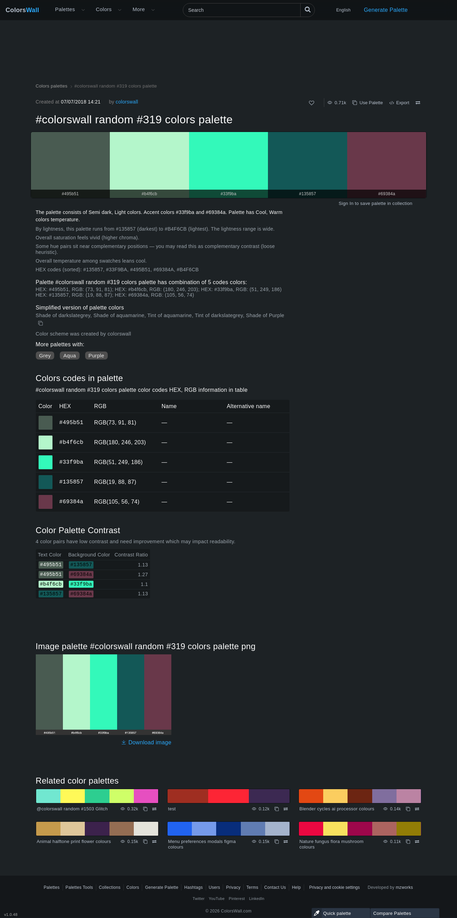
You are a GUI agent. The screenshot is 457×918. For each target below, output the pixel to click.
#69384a (71, 501)
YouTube (217, 898)
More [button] (138, 9)
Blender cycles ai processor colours (337, 808)
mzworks (404, 887)
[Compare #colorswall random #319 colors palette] (418, 102)
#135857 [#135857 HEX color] (45, 477)
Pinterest (237, 898)
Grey (45, 355)
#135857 (71, 482)
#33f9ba (71, 462)
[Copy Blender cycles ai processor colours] (408, 809)
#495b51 (71, 422)
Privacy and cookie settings (334, 887)
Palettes (65, 9)
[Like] (312, 103)
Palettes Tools (79, 887)
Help (296, 887)
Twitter (199, 898)
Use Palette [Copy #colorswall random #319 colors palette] (367, 102)
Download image (146, 742)
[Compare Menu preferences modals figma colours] (286, 841)
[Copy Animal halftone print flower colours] (145, 841)
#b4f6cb (71, 442)
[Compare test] (286, 809)
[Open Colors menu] (119, 10)
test (172, 808)
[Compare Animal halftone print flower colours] (154, 841)
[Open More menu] (83, 10)
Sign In (345, 203)
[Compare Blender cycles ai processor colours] (417, 809)
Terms (252, 887)
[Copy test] (277, 809)
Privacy (233, 887)
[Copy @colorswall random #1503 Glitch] (145, 809)
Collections (110, 887)
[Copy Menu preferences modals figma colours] (277, 841)
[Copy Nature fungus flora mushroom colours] (408, 841)
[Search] (249, 10)
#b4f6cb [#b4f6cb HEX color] (45, 438)
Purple (96, 355)
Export (399, 102)
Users (214, 887)
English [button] (343, 10)
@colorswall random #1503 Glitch (72, 808)
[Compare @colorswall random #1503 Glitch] (154, 809)
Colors (22, 10)
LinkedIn (256, 898)
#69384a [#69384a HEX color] (45, 497)
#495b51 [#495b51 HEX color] (45, 418)
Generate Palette (386, 10)
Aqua (69, 355)
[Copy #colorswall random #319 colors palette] (41, 323)
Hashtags (193, 887)
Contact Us (275, 887)
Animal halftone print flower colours (74, 841)
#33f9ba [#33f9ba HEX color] (45, 457)
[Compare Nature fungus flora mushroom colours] (417, 841)
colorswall (127, 102)
